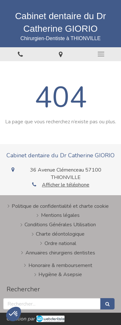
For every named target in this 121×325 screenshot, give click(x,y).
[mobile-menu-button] (101, 54)
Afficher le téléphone (65, 184)
